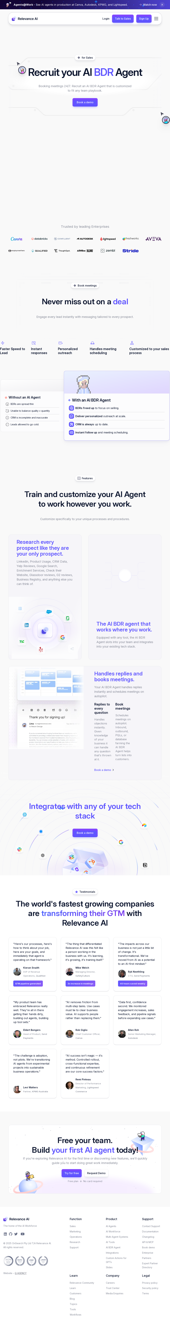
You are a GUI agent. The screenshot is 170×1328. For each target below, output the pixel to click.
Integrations (112, 1252)
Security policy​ (150, 1288)
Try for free (71, 1173)
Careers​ (110, 1282)
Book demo (148, 1247)
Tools (73, 1309)
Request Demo (96, 1173)
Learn (73, 1288)
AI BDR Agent (113, 1247)
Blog (72, 1298)
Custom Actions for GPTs (116, 1260)
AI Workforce (113, 1231)
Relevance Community (82, 1282)
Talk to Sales (123, 18)
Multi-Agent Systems (117, 1236)
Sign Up (144, 18)
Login (105, 18)
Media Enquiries (114, 1293)
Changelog (148, 1236)
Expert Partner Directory (150, 1265)
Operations (76, 1236)
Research (75, 1242)
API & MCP (148, 1242)
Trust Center (113, 1288)
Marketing (75, 1231)
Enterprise (147, 1252)
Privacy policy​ (150, 1282)
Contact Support (151, 1226)
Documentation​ (150, 1231)
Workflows (75, 1314)
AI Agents (111, 1226)
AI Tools (110, 1242)
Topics (73, 1304)
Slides (109, 1267)
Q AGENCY (21, 1273)
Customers (75, 1293)
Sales (73, 1226)
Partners (146, 1258)
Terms (145, 1293)
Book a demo (85, 102)
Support (74, 1247)
